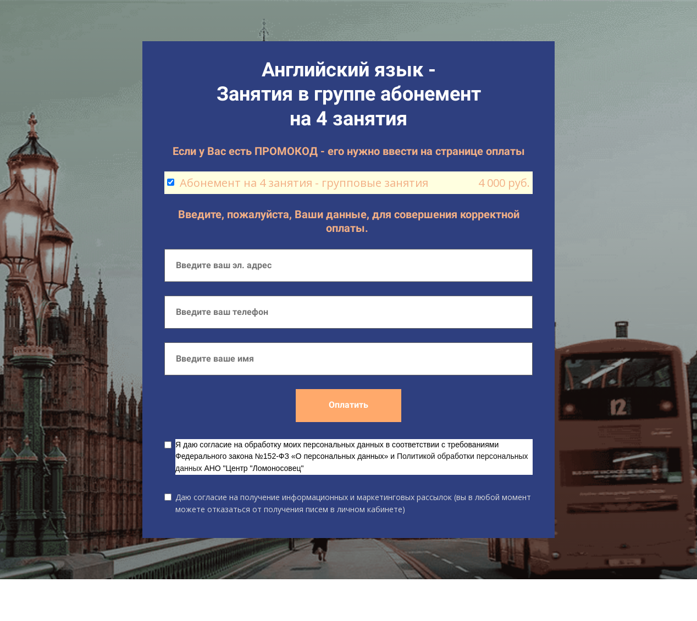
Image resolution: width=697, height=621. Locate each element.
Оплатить (348, 405)
